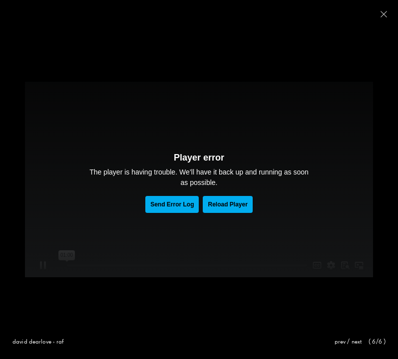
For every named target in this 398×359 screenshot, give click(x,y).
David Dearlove (31, 342)
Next (357, 342)
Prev (340, 342)
